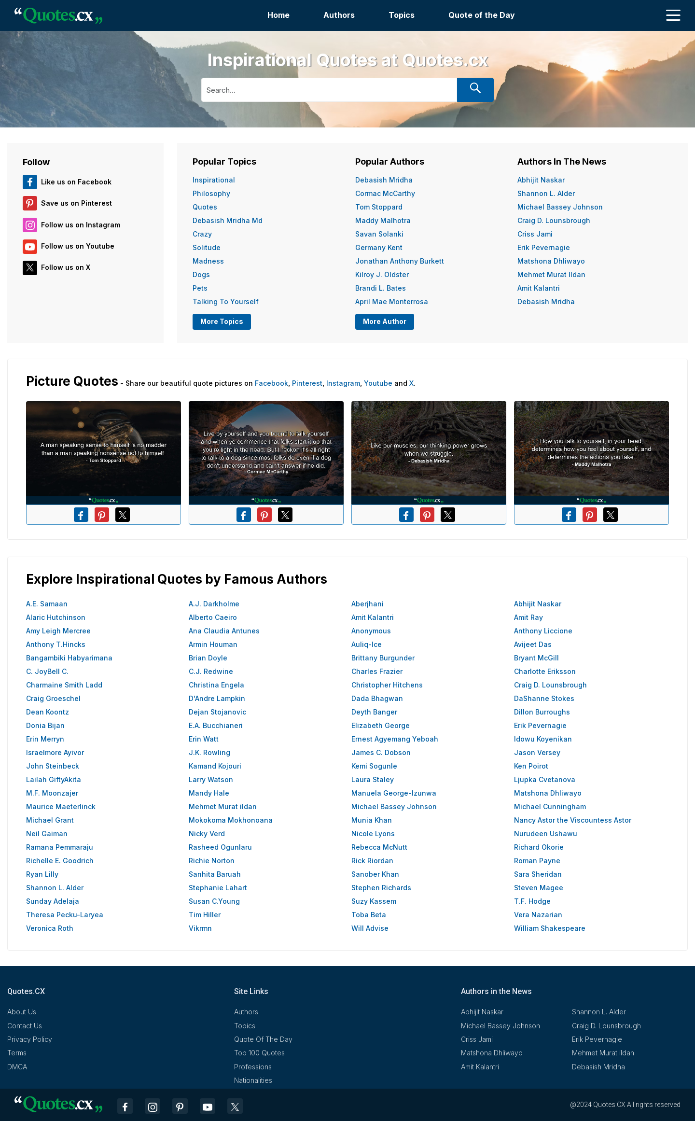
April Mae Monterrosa (391, 301)
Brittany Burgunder (383, 658)
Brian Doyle (208, 658)
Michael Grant (50, 820)
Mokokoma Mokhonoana (231, 820)
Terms (17, 1053)
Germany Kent (379, 247)
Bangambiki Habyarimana (69, 658)
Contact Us (24, 1026)
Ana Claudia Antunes (224, 631)
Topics (402, 15)
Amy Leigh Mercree (58, 631)
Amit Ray (528, 617)
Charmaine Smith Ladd (64, 685)
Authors (339, 15)
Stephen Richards (381, 887)
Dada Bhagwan (377, 698)
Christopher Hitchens (387, 685)
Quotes (205, 207)
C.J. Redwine (211, 671)
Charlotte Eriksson (545, 671)
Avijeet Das (533, 644)
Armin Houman (213, 644)
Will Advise (370, 928)
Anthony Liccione (543, 631)
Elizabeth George (380, 725)
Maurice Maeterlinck (61, 806)
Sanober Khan (375, 874)
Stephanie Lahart (218, 887)
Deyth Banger (374, 712)
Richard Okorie (539, 847)
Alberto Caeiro (213, 617)
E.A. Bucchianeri (216, 725)
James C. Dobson (381, 752)
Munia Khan (371, 820)
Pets (200, 288)
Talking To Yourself (226, 301)
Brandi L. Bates (380, 288)
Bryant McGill (536, 658)
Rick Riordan (372, 860)
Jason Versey (537, 752)
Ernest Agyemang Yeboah (394, 739)
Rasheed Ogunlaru (220, 847)
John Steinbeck (52, 766)
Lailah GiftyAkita (53, 779)
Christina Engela (216, 685)
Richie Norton (212, 860)
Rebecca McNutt (379, 847)
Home (278, 15)
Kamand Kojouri (215, 766)
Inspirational (214, 180)
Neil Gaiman (47, 833)
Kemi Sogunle (374, 766)
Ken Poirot (531, 766)
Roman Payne (537, 860)
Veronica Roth (49, 928)
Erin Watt (204, 739)
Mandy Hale (209, 793)
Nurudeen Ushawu (545, 833)
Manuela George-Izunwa (393, 793)
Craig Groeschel (53, 698)
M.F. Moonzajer (52, 793)
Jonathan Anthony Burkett (399, 261)
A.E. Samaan (47, 604)
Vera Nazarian (538, 915)
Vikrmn (200, 928)
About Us (21, 1012)
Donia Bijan (45, 725)
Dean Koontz (47, 712)
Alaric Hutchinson (55, 617)
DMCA (17, 1067)
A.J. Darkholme (214, 604)
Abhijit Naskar (541, 180)
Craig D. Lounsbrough (553, 220)
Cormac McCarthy (385, 193)
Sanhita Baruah (215, 874)
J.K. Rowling (209, 752)
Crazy (202, 234)
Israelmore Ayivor (55, 752)
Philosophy (211, 193)
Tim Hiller (205, 915)
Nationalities (253, 1080)
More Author (384, 321)
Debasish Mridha (384, 180)
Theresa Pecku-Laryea (64, 915)
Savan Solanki (379, 234)
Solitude (207, 247)
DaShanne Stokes (544, 698)
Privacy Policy (29, 1039)
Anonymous (371, 631)
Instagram (343, 383)
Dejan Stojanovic (217, 712)
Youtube (378, 383)
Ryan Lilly (42, 874)
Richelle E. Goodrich (60, 860)
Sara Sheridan (538, 874)
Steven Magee (538, 887)
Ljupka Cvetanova (544, 779)
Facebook (271, 383)
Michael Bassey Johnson (560, 207)
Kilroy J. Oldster (382, 274)
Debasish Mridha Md (228, 220)
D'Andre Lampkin (217, 698)
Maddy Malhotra (383, 220)
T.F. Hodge (532, 901)
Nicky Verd (207, 833)
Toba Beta (368, 915)
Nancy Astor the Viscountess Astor (572, 820)
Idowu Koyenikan (543, 739)
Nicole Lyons (373, 833)
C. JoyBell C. (47, 671)
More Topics (221, 321)
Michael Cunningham (550, 806)
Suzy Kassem (373, 901)
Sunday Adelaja (52, 901)
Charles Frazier (377, 671)
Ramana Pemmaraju (59, 847)
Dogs (201, 274)
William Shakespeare (549, 928)
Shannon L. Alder (546, 193)
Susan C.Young (214, 901)
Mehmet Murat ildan (551, 274)
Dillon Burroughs (542, 712)
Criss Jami (535, 234)
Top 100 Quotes (259, 1053)
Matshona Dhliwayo (551, 261)
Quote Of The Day (263, 1039)
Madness (208, 261)
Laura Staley (372, 779)
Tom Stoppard (379, 207)
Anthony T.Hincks (55, 644)
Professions (253, 1067)
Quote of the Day (481, 15)
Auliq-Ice (366, 644)
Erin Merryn (45, 739)
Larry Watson (211, 779)
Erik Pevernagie (543, 247)
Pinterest (307, 383)
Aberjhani (367, 604)
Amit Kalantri (538, 288)
